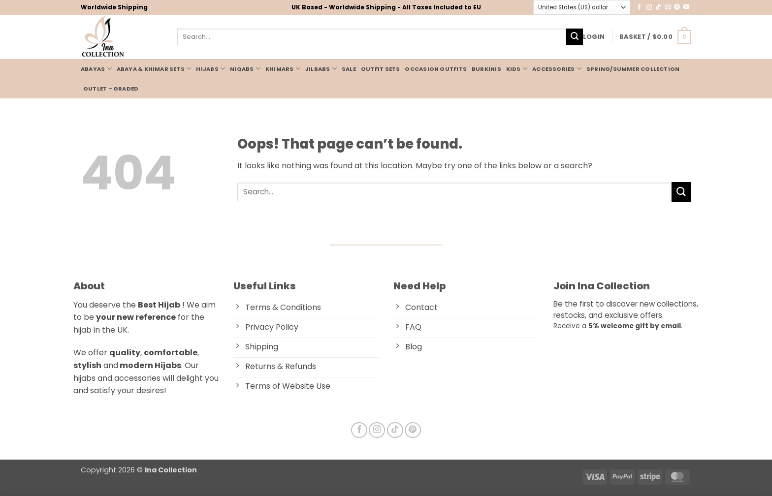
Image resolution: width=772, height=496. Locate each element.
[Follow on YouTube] (686, 7)
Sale (349, 69)
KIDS (516, 68)
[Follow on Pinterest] (677, 7)
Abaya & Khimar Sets (154, 68)
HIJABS (210, 68)
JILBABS (321, 68)
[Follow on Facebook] (639, 7)
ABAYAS (96, 68)
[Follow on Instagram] (649, 7)
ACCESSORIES (556, 68)
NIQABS (245, 68)
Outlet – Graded (110, 89)
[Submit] (574, 37)
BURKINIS (486, 69)
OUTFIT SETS (380, 69)
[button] (594, 37)
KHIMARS (282, 68)
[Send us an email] (668, 7)
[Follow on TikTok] (658, 7)
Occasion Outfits (436, 69)
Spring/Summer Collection (632, 69)
